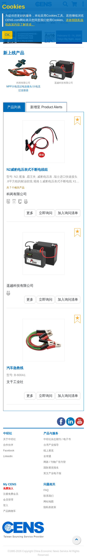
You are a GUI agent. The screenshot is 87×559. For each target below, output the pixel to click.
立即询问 (45, 213)
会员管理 (8, 499)
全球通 (47, 456)
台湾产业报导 (51, 444)
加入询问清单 (68, 213)
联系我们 (49, 495)
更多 (29, 213)
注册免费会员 (10, 493)
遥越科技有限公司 (63, 82)
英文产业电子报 (52, 473)
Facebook (8, 450)
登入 (5, 505)
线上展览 (49, 450)
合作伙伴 (8, 444)
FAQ (46, 490)
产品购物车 (9, 511)
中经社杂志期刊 (52, 439)
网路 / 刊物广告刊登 (55, 461)
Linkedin (8, 456)
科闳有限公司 (23, 82)
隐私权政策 (50, 507)
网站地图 (49, 501)
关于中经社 (9, 439)
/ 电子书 (66, 439)
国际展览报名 (51, 467)
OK (7, 35)
